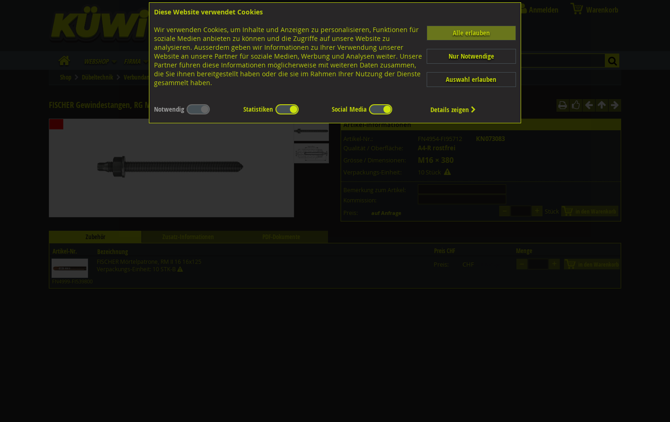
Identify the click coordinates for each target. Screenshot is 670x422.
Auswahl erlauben (471, 79)
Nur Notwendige (471, 56)
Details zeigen (453, 109)
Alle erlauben (471, 33)
